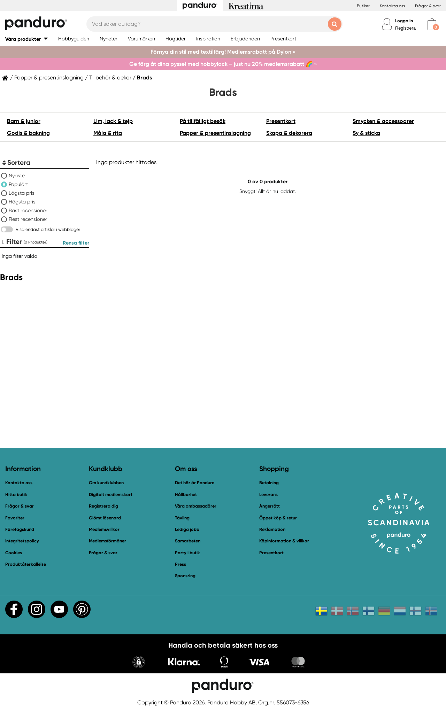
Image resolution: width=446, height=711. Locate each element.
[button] (26, 39)
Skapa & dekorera (289, 133)
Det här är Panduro (195, 482)
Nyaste (17, 175)
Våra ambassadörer (195, 506)
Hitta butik (16, 494)
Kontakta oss (392, 5)
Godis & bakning (28, 133)
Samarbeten (187, 540)
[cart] (432, 24)
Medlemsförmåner (107, 540)
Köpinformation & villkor (284, 540)
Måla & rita (107, 133)
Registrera (405, 28)
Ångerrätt (269, 506)
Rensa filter (76, 243)
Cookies (13, 552)
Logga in (404, 20)
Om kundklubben (106, 482)
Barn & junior (23, 121)
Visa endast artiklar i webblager (48, 229)
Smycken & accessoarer (383, 121)
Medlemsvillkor (104, 529)
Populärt (18, 184)
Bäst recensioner (28, 210)
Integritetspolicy (22, 540)
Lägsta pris (21, 193)
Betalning (269, 482)
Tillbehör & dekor (110, 78)
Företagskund (19, 529)
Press (180, 564)
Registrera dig (103, 506)
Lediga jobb (187, 529)
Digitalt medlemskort (110, 494)
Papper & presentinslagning (49, 78)
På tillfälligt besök (202, 121)
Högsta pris (22, 201)
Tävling (182, 517)
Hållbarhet (186, 494)
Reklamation (272, 529)
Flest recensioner (28, 219)
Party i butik (187, 552)
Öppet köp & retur (278, 517)
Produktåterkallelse (25, 564)
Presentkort (280, 121)
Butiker (363, 5)
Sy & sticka (366, 133)
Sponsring (185, 575)
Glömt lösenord (105, 517)
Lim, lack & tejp (113, 121)
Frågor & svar (428, 5)
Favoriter (14, 517)
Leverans (268, 494)
